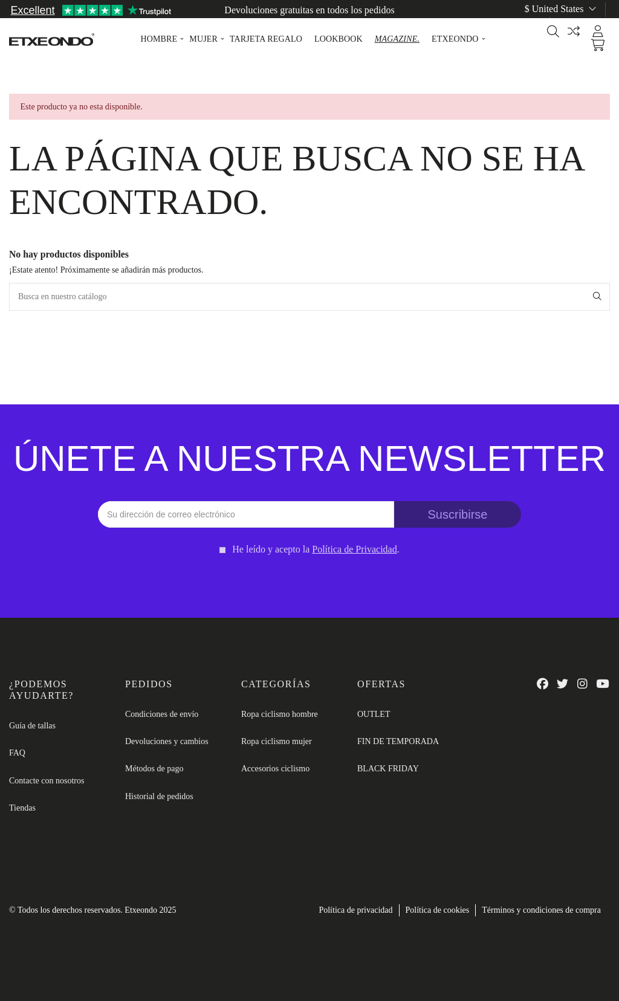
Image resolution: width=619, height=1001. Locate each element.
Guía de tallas (583, 23)
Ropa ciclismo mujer (276, 741)
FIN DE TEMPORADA (398, 741)
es (530, 23)
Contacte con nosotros (46, 780)
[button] (158, 39)
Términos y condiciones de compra (541, 910)
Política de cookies (438, 910)
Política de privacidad (355, 910)
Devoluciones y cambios (167, 741)
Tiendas (22, 807)
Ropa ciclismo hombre (279, 714)
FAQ (17, 752)
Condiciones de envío (161, 714)
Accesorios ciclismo (275, 768)
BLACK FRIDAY (388, 768)
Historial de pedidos (159, 796)
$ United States (561, 9)
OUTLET (373, 714)
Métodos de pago (154, 768)
